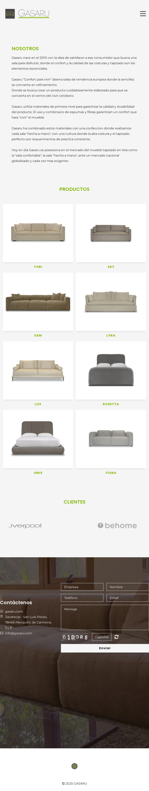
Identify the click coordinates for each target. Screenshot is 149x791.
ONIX (38, 473)
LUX (38, 404)
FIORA (111, 473)
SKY (111, 267)
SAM (38, 336)
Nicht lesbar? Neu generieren (116, 636)
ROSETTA (111, 404)
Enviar (105, 648)
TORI (38, 267)
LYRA (111, 336)
